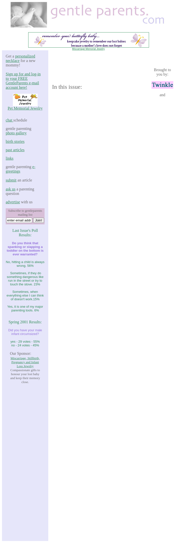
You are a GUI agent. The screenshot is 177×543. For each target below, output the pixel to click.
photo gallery (16, 133)
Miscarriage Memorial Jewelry (88, 49)
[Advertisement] (25, 462)
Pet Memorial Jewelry (25, 108)
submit (11, 180)
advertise (13, 202)
